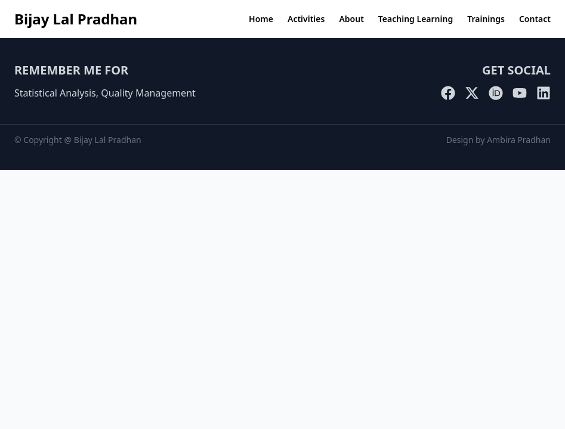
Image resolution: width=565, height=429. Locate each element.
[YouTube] (519, 93)
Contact (535, 18)
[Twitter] (472, 93)
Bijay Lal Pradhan (75, 19)
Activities (306, 18)
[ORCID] (496, 93)
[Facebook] (448, 93)
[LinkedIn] (543, 93)
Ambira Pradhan (519, 139)
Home (261, 18)
